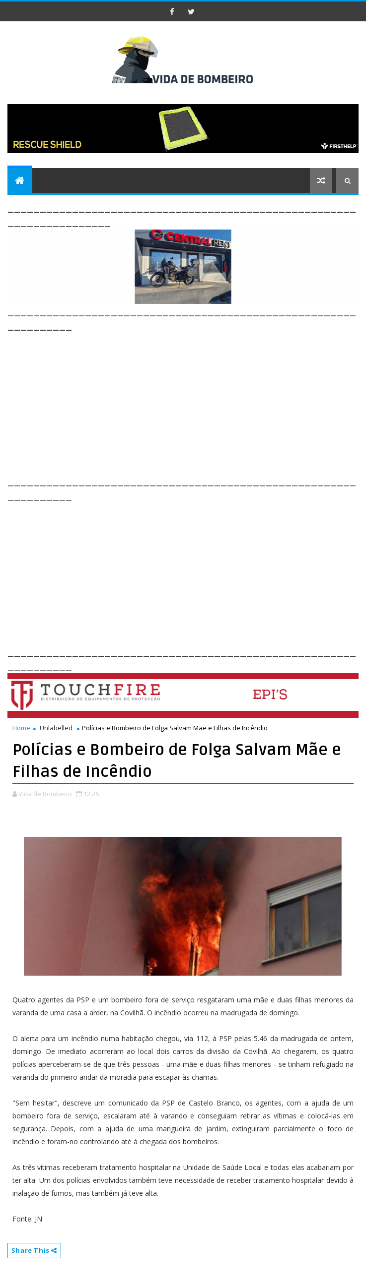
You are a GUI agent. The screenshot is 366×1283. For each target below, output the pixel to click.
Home (21, 727)
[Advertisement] (186, 402)
